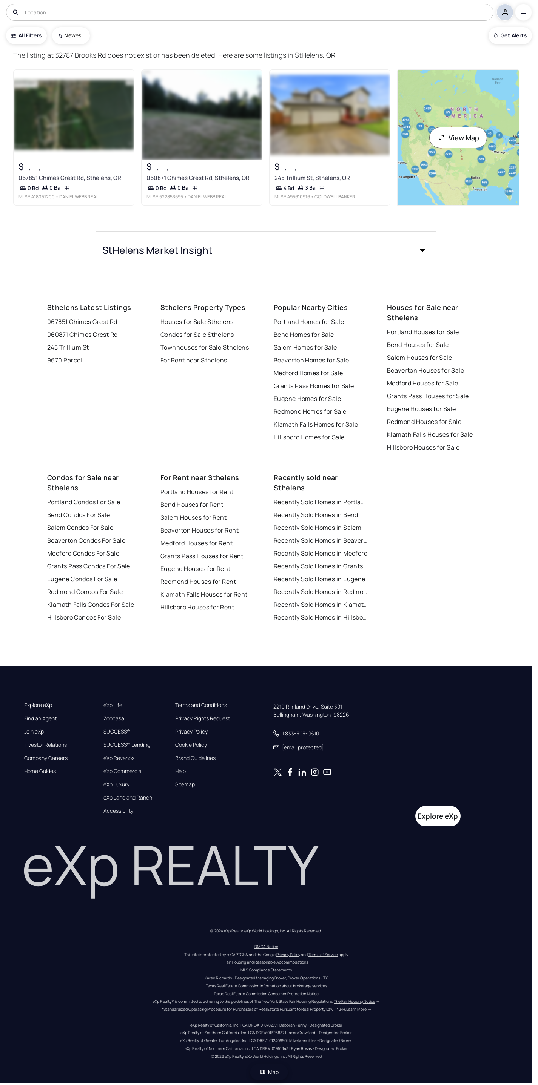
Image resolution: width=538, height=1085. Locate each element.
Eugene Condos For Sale (82, 579)
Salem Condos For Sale (80, 527)
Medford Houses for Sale (422, 383)
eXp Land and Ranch (127, 797)
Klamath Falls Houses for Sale (430, 434)
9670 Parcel (64, 360)
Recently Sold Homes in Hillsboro (321, 617)
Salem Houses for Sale (419, 357)
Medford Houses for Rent (196, 543)
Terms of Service (323, 954)
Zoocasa (113, 718)
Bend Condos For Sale (78, 515)
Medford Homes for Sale (308, 373)
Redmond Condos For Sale (85, 592)
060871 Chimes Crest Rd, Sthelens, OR (198, 178)
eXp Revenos (118, 758)
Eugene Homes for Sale (307, 398)
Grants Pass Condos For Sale (88, 566)
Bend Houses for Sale (418, 345)
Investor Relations (45, 744)
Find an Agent (40, 718)
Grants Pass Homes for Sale (314, 386)
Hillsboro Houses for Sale (423, 447)
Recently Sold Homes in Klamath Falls (321, 604)
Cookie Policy (191, 744)
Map (269, 1072)
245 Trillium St (68, 347)
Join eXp (34, 731)
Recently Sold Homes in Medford (320, 553)
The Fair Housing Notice (354, 1001)
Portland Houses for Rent (197, 492)
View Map (458, 137)
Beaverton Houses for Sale (425, 370)
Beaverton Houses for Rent (199, 530)
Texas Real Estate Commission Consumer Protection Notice (266, 993)
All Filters (26, 35)
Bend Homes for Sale (304, 334)
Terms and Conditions (201, 705)
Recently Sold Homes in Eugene (319, 579)
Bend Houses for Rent (192, 504)
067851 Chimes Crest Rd (82, 322)
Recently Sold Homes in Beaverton (321, 540)
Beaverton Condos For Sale (86, 540)
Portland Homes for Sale (309, 322)
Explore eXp (38, 705)
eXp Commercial (123, 771)
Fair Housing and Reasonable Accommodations (266, 962)
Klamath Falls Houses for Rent (204, 594)
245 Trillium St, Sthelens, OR (312, 178)
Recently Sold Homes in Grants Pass (321, 566)
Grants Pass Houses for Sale (428, 396)
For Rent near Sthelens (193, 360)
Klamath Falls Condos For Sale (90, 604)
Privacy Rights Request (202, 718)
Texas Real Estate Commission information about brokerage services (266, 985)
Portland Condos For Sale (83, 502)
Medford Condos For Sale (83, 553)
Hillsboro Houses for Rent (197, 607)
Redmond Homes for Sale (310, 411)
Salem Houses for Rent (193, 517)
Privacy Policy (191, 731)
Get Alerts (510, 35)
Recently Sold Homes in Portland (321, 502)
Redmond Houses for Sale (424, 421)
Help (180, 771)
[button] (266, 250)
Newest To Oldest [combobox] (74, 35)
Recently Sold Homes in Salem (317, 527)
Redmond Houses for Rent (198, 581)
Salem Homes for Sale (305, 347)
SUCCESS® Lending (126, 744)
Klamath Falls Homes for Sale (316, 424)
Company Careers (46, 758)
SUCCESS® (116, 731)
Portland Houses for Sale (423, 332)
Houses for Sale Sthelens (197, 322)
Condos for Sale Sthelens (197, 334)
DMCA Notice (266, 946)
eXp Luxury (116, 784)
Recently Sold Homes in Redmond (321, 592)
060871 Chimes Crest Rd (82, 334)
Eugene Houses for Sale (421, 409)
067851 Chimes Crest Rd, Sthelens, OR (69, 178)
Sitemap (185, 784)
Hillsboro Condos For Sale (84, 617)
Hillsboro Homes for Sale (309, 437)
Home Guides (40, 771)
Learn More (356, 1009)
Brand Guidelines (195, 758)
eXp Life (112, 705)
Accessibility (118, 810)
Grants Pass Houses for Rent (202, 556)
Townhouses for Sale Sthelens (204, 347)
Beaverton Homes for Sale (311, 360)
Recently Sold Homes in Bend (316, 515)
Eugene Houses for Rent (195, 569)
